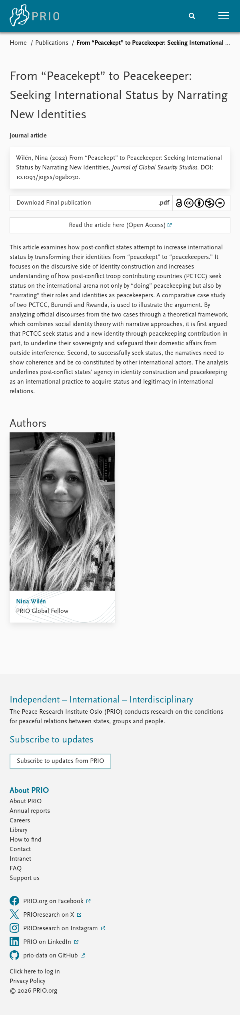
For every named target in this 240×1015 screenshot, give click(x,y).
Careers (20, 821)
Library (18, 830)
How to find (26, 840)
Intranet (20, 859)
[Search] (192, 16)
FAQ (16, 869)
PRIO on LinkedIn (41, 941)
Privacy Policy (27, 981)
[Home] (34, 16)
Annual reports (30, 811)
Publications (51, 43)
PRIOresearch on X (43, 914)
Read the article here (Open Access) (117, 225)
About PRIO (26, 801)
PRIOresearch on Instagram (55, 928)
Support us (25, 878)
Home (18, 43)
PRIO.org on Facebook (47, 901)
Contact (20, 849)
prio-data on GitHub (44, 955)
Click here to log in (35, 972)
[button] (224, 16)
